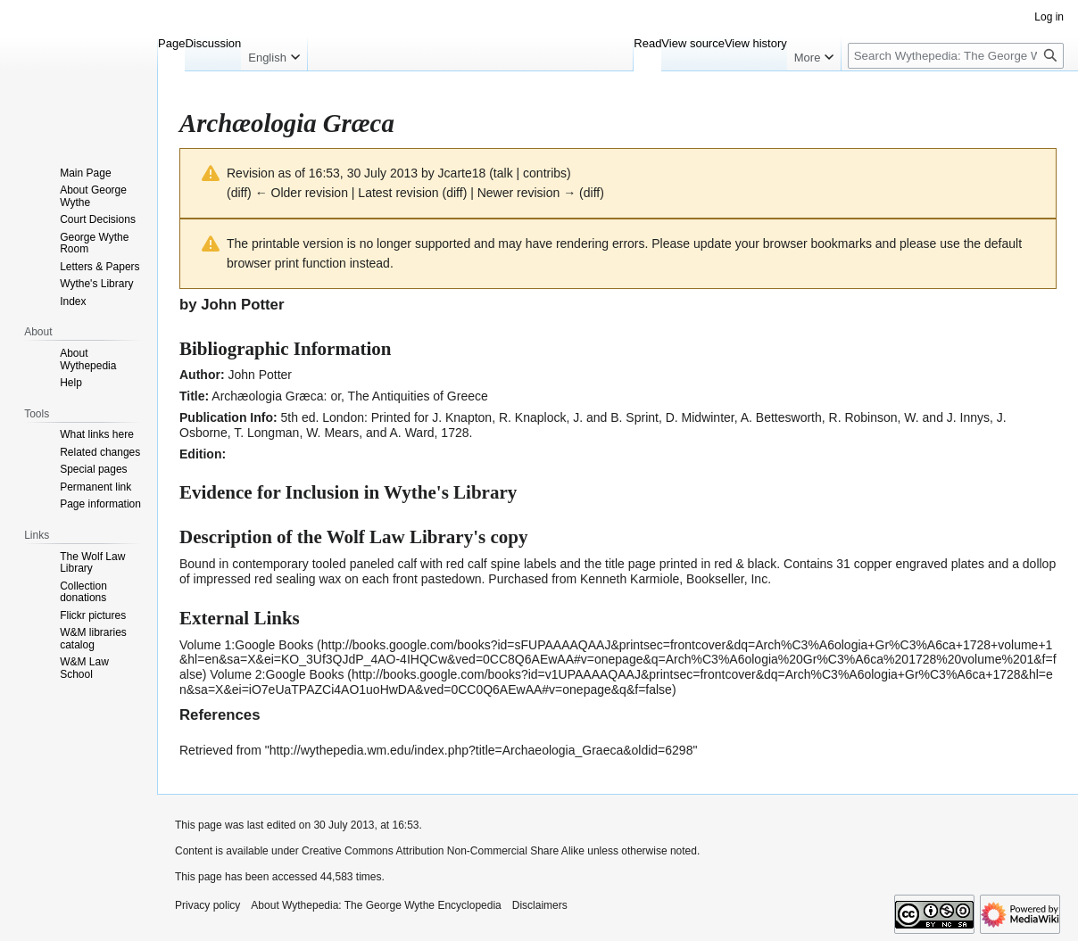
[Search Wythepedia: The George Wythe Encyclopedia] (956, 56)
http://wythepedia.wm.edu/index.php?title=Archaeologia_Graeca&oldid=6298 (481, 750)
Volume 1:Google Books (246, 645)
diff (239, 193)
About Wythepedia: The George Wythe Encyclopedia (376, 905)
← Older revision (301, 193)
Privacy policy (207, 905)
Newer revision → (526, 193)
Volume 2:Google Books (277, 674)
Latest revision (398, 193)
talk (503, 173)
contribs (545, 173)
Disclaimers (540, 905)
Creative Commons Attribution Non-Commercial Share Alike (443, 851)
